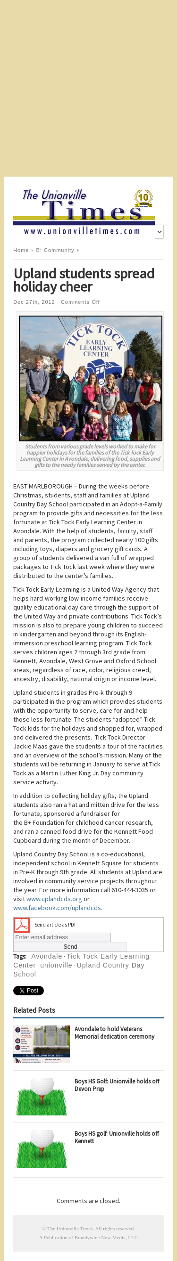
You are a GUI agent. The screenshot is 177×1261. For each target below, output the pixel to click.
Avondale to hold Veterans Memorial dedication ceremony (114, 1033)
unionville (56, 965)
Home (21, 250)
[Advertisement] (88, 88)
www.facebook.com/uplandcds (57, 907)
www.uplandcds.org (54, 899)
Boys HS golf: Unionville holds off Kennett (117, 1137)
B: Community (55, 250)
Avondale (46, 956)
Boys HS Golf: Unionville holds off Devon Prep (117, 1085)
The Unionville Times (70, 1228)
